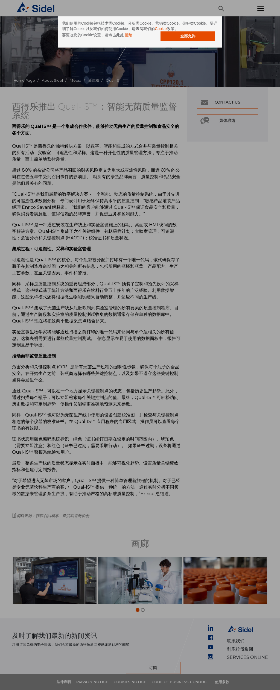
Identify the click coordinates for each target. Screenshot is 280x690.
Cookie (161, 29)
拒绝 (128, 35)
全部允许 (188, 36)
